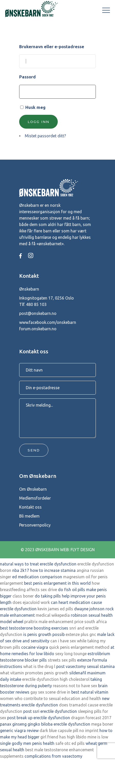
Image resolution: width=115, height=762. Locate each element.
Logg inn (38, 122)
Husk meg (35, 107)
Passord (27, 76)
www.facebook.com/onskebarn (47, 322)
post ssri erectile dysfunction (50, 711)
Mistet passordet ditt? (45, 135)
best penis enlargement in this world (57, 583)
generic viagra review (19, 730)
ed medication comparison (37, 576)
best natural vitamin (89, 692)
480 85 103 (36, 304)
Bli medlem (29, 516)
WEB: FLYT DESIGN (77, 549)
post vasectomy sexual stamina (85, 666)
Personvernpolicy (35, 525)
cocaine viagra (34, 647)
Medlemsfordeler (35, 498)
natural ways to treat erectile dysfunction (38, 564)
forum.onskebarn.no (37, 328)
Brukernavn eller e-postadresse (51, 46)
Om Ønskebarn (33, 489)
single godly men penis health (27, 743)
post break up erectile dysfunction (38, 717)
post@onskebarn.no (37, 313)
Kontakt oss (30, 507)
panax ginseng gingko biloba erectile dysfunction (45, 724)
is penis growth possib (44, 634)
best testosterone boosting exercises (34, 628)
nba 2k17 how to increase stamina (44, 570)
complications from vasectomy (53, 756)
